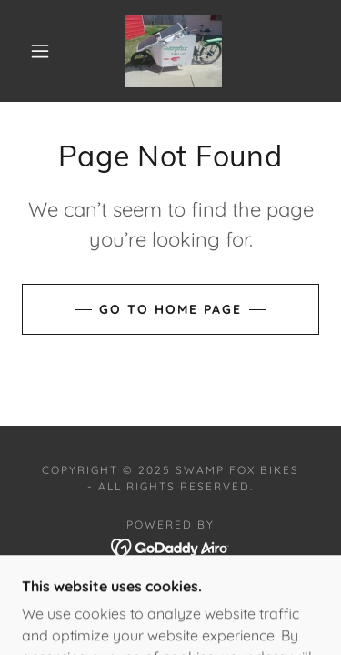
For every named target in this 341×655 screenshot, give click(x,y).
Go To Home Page (170, 309)
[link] (174, 51)
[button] (40, 51)
